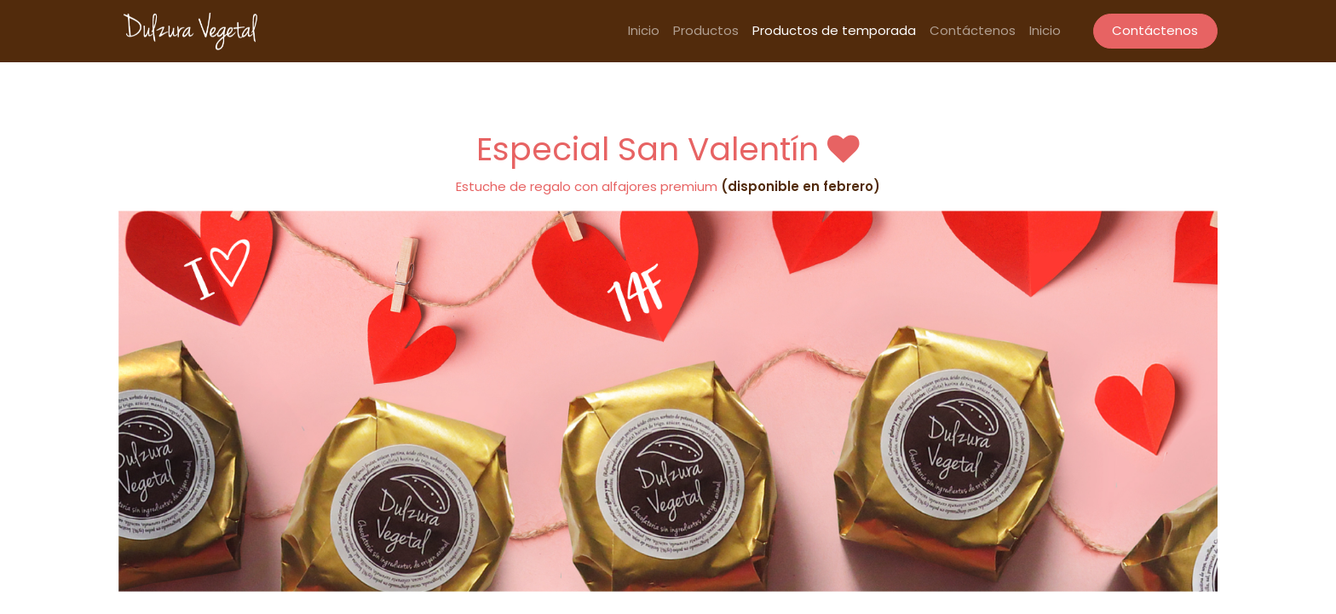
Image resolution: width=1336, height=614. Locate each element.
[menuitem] (643, 31)
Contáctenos (1155, 30)
